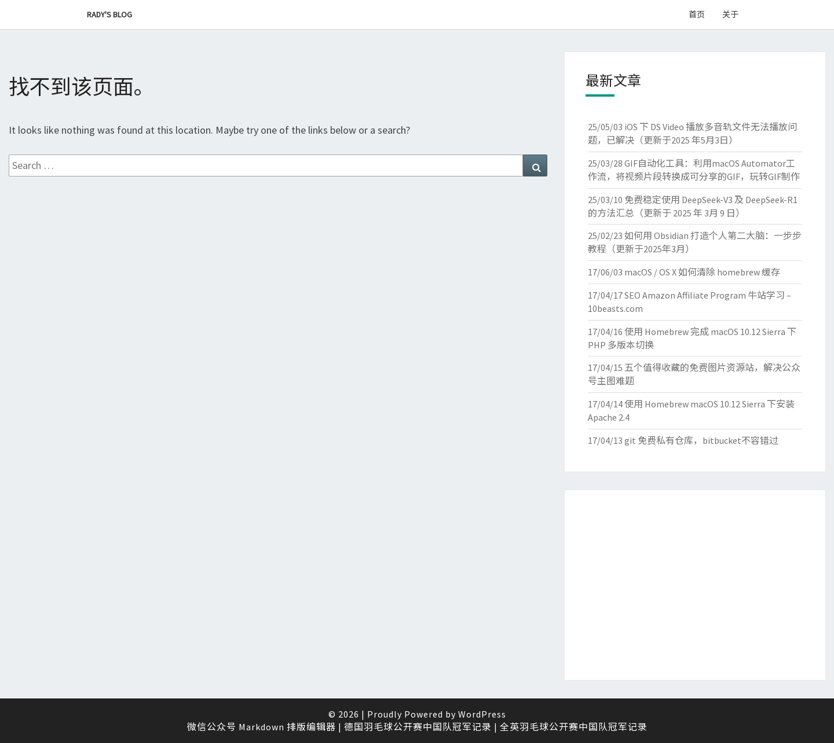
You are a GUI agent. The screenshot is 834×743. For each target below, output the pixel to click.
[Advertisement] (695, 585)
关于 (730, 14)
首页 (697, 14)
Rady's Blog (109, 14)
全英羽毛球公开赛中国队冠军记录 (574, 727)
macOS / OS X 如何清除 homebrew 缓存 (702, 272)
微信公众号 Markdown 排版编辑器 (261, 727)
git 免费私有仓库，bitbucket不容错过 (701, 440)
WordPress (482, 714)
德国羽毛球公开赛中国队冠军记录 (418, 727)
